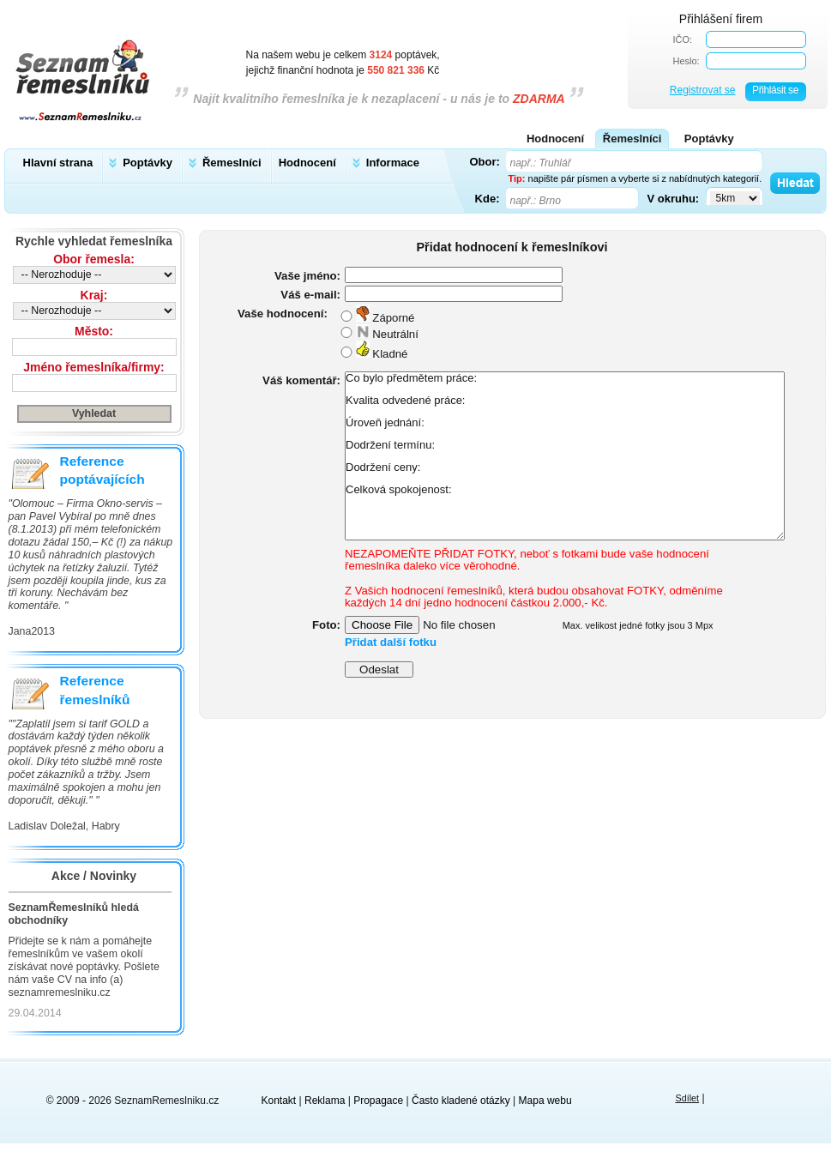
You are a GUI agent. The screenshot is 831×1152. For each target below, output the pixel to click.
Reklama (324, 1101)
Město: (94, 331)
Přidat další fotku (391, 642)
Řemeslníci (232, 162)
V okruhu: (673, 198)
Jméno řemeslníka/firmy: (93, 367)
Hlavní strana (58, 162)
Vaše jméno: (307, 275)
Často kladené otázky (461, 1101)
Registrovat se (703, 90)
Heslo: (686, 61)
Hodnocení (307, 162)
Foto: (326, 624)
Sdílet (687, 1098)
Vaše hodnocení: (283, 313)
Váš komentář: (301, 380)
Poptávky (147, 162)
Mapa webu (545, 1101)
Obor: (485, 161)
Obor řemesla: (94, 259)
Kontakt (279, 1101)
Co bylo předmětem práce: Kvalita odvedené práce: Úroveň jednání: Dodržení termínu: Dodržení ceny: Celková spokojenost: (565, 455)
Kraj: (94, 295)
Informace (392, 162)
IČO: (683, 39)
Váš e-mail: (310, 294)
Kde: (487, 198)
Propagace (378, 1101)
